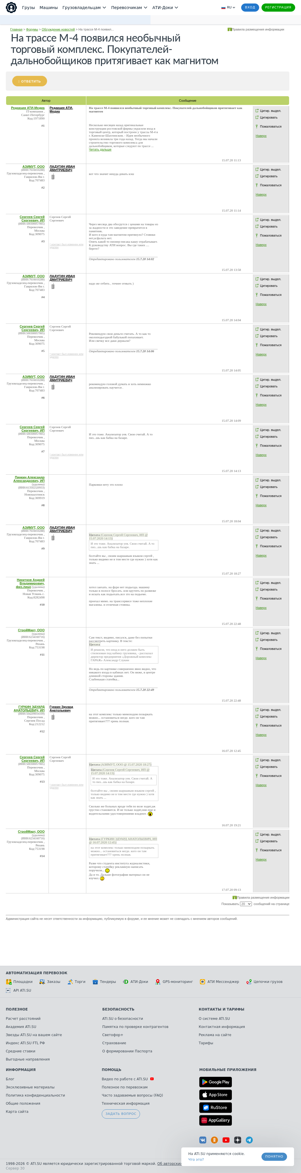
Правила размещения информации (258, 29)
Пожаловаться (271, 126)
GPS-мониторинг (174, 981)
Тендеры (104, 982)
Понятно (274, 1156)
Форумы (32, 29)
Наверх (261, 135)
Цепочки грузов (264, 982)
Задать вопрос (120, 1114)
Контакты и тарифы (221, 1009)
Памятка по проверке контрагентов (135, 1027)
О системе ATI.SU (214, 1019)
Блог (10, 1079)
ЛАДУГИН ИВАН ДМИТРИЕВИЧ (62, 168)
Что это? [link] (196, 1160)
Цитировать (268, 117)
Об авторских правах (176, 1164)
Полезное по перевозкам (125, 1087)
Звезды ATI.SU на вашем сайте (34, 1035)
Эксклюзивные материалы (30, 1087)
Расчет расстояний (23, 1019)
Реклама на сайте (215, 1035)
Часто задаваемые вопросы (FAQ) (132, 1095)
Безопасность (118, 1009)
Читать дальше (100, 149)
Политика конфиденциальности (35, 1095)
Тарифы (206, 1043)
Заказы (50, 982)
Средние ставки (20, 1051)
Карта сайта (17, 1112)
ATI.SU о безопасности (122, 1019)
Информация (21, 1070)
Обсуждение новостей (58, 29)
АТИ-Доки (135, 982)
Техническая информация (126, 1104)
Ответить (31, 81)
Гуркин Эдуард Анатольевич (61, 708)
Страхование (114, 1043)
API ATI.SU (18, 990)
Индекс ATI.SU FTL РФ (25, 1043)
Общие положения (23, 1104)
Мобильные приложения (228, 1070)
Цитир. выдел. (270, 110)
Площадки (19, 982)
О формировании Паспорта (127, 1051)
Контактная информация (222, 1027)
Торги (76, 982)
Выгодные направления (28, 1059)
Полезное (17, 1009)
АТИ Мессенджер (219, 981)
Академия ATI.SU (21, 1027)
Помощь (111, 1070)
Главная (16, 29)
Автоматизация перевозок (36, 973)
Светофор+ (112, 1035)
